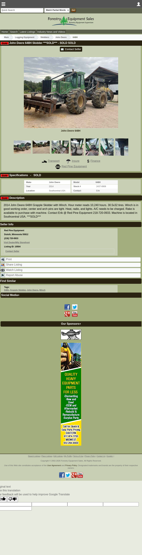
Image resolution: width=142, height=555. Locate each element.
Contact (77, 191)
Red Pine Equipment (71, 166)
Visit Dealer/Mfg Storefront (17, 242)
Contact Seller (71, 49)
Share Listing (14, 264)
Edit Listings (58, 456)
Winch (42, 290)
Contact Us (101, 456)
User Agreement (54, 465)
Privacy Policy (90, 456)
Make (28, 182)
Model (76, 182)
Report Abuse (14, 275)
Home (5, 31)
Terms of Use (78, 456)
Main (6, 37)
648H (75, 37)
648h (6, 290)
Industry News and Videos (51, 31)
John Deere (61, 37)
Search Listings (34, 456)
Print (9, 259)
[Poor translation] (12, 499)
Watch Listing (14, 269)
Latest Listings (27, 31)
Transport (51, 160)
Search (14, 31)
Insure (72, 160)
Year (28, 186)
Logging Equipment (24, 37)
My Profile (68, 456)
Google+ (110, 456)
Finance (93, 160)
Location (30, 191)
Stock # (77, 186)
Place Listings (47, 456)
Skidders (44, 37)
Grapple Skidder (18, 290)
